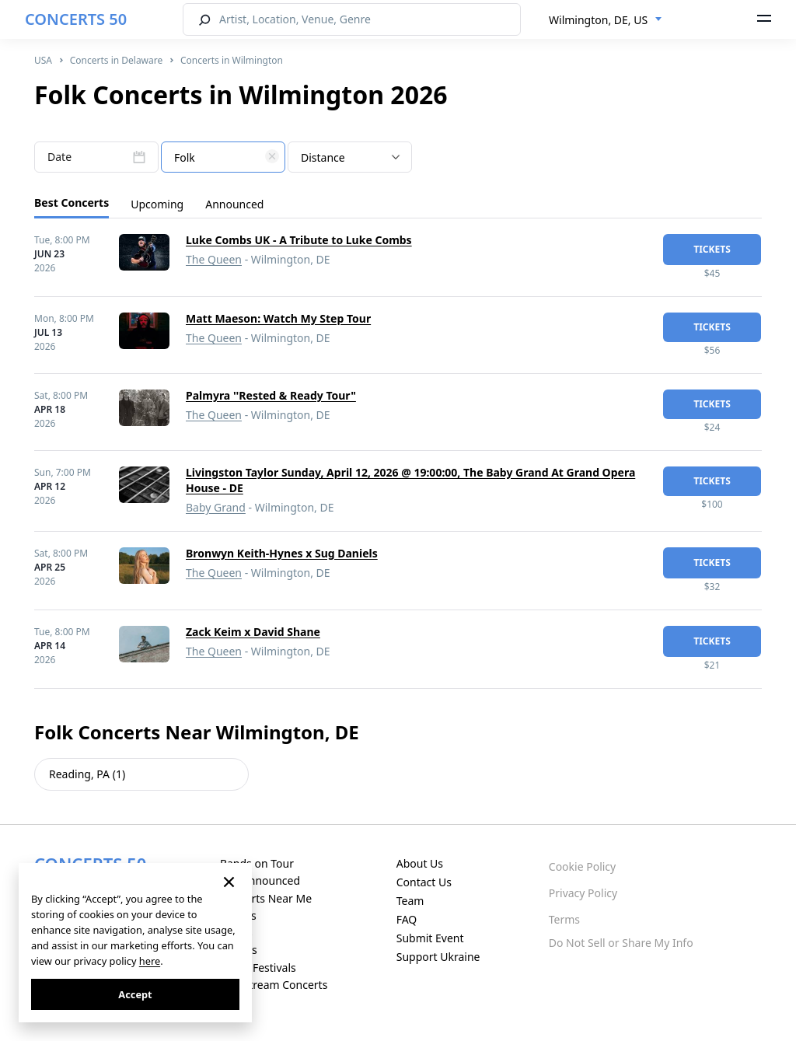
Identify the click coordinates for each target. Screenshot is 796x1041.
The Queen (214, 259)
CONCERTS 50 (76, 19)
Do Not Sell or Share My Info (621, 942)
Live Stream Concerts (273, 984)
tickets (712, 249)
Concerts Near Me (266, 898)
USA (43, 60)
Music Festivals (258, 967)
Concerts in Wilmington (231, 60)
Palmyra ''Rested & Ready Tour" (271, 395)
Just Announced (260, 880)
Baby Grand (216, 507)
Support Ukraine (438, 956)
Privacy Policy (583, 893)
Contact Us (424, 882)
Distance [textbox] (323, 157)
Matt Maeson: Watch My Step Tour (278, 318)
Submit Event (430, 938)
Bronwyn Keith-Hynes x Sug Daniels (282, 553)
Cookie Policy (582, 866)
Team (410, 900)
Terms (564, 919)
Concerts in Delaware (116, 60)
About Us (419, 863)
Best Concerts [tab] (71, 202)
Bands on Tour (257, 863)
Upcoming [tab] (157, 204)
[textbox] (223, 157)
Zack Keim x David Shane (253, 631)
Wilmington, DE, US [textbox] (598, 19)
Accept (135, 994)
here (149, 961)
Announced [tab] (234, 204)
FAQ (406, 919)
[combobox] (605, 20)
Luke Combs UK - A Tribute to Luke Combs (299, 239)
